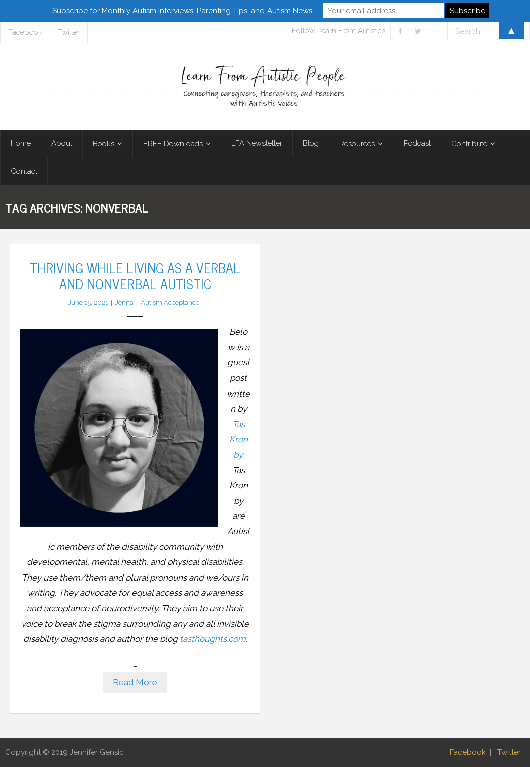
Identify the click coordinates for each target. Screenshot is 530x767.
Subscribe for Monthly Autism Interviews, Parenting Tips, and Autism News (182, 10)
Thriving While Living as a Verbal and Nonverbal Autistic (135, 275)
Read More (135, 682)
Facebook (468, 752)
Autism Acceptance (170, 302)
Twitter (509, 752)
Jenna (124, 302)
